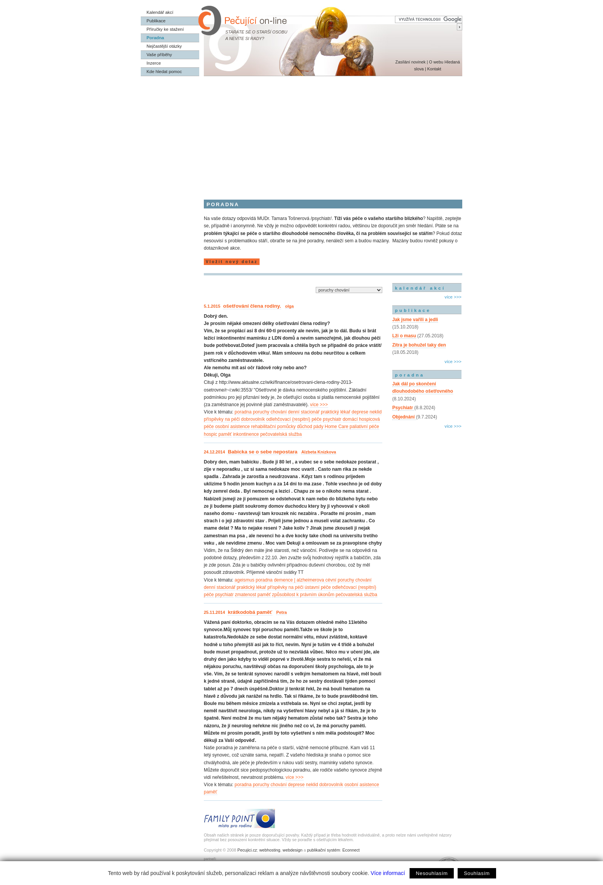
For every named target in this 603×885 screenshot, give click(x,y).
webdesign (293, 850)
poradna (243, 412)
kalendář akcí (420, 288)
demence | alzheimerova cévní (305, 580)
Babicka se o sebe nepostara (262, 452)
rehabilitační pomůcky (273, 426)
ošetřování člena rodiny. (252, 306)
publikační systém (323, 850)
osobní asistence (232, 426)
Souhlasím (477, 873)
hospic (210, 434)
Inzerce (154, 63)
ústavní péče (318, 587)
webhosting (269, 850)
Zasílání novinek (410, 62)
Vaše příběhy (159, 54)
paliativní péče (364, 426)
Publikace (156, 20)
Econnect (351, 850)
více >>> (319, 404)
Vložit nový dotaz (232, 262)
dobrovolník (253, 419)
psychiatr (332, 419)
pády (318, 426)
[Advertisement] (301, 134)
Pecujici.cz (247, 850)
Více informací (388, 873)
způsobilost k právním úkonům (303, 594)
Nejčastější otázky (164, 46)
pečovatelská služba (281, 434)
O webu (436, 62)
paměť (225, 434)
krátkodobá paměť (250, 612)
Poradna (155, 37)
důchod (304, 426)
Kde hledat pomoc (164, 71)
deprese (359, 412)
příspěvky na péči (222, 419)
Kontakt (434, 69)
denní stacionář (304, 412)
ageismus (244, 580)
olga (289, 306)
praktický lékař (335, 412)
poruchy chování (270, 412)
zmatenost (245, 594)
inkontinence (246, 434)
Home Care (336, 426)
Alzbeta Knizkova (318, 452)
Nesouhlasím (432, 873)
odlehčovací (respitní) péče (293, 419)
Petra (281, 612)
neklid (375, 412)
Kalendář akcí (160, 12)
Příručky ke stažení (165, 29)
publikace (413, 310)
